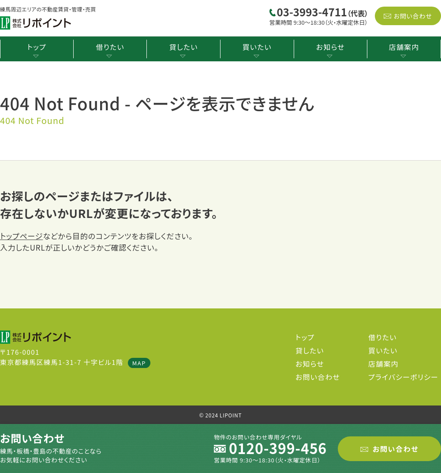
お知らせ (330, 46)
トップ (36, 46)
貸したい (183, 46)
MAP (139, 363)
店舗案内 (404, 46)
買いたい (257, 46)
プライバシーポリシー (403, 377)
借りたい (110, 46)
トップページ (21, 235)
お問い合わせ (412, 15)
